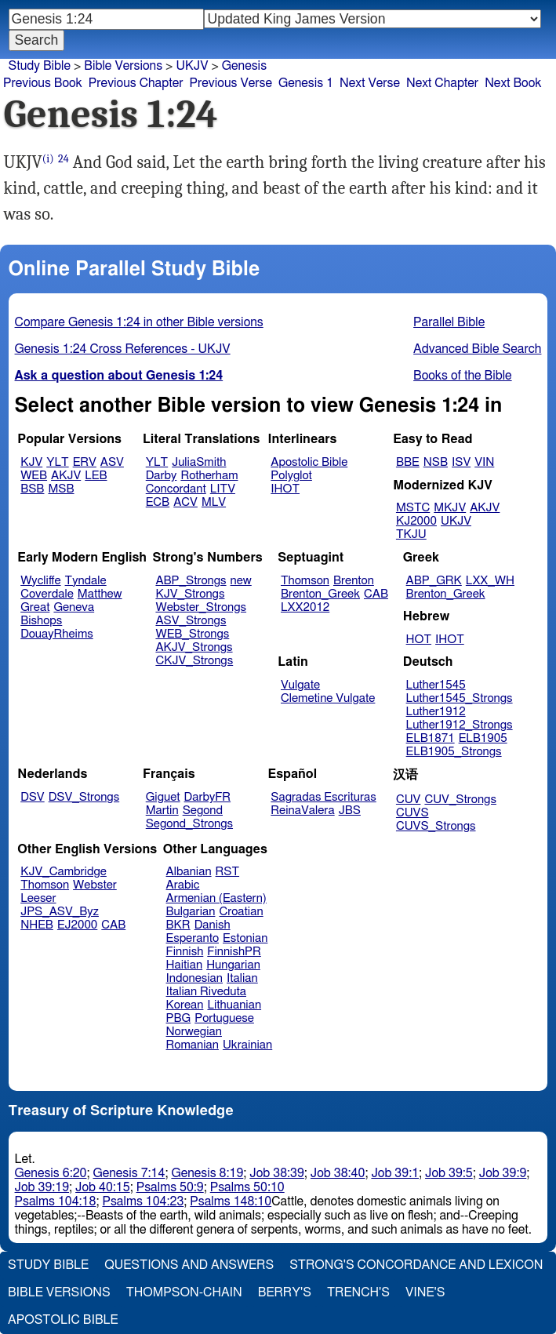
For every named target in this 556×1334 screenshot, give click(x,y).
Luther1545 (436, 685)
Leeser (38, 898)
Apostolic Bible (63, 1320)
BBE (408, 462)
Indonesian (194, 978)
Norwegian (194, 1032)
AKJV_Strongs (193, 647)
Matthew (100, 594)
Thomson (305, 581)
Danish (212, 925)
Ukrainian (247, 1045)
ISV (461, 462)
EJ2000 (77, 925)
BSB (32, 489)
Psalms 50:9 (170, 1187)
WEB (33, 476)
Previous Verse (231, 83)
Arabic (183, 885)
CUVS (412, 813)
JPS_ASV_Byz (59, 912)
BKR (178, 925)
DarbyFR (207, 797)
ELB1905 (483, 738)
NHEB (36, 925)
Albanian (189, 872)
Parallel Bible (449, 322)
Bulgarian (191, 912)
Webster (95, 885)
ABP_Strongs (190, 581)
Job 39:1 (395, 1173)
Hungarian (233, 965)
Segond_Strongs (189, 824)
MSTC (413, 508)
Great (34, 607)
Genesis (244, 66)
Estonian (245, 938)
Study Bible (40, 66)
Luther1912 (436, 712)
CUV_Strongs (460, 799)
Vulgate (300, 685)
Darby (161, 476)
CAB (376, 594)
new (241, 581)
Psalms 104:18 (55, 1201)
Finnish (185, 952)
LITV (222, 489)
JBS (350, 810)
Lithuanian (234, 1005)
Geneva (73, 607)
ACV (185, 502)
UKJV (192, 66)
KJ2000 (416, 521)
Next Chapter (442, 83)
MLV (214, 502)
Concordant (176, 489)
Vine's (425, 1292)
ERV (84, 462)
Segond (203, 810)
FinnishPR (234, 952)
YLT (57, 462)
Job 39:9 (503, 1173)
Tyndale (86, 581)
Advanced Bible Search (477, 349)
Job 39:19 (42, 1187)
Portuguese (224, 1018)
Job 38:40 (338, 1173)
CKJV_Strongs (194, 661)
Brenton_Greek (320, 594)
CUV (408, 799)
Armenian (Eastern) (216, 898)
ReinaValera (302, 810)
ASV (112, 462)
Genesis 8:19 (207, 1173)
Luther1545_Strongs (459, 698)
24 (63, 158)
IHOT (285, 489)
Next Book (513, 83)
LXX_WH (490, 581)
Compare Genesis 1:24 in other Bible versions (139, 322)
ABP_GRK (434, 581)
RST (228, 872)
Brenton (353, 581)
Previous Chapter (136, 83)
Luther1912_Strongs (459, 725)
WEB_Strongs (192, 634)
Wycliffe (40, 581)
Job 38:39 (276, 1173)
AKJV (66, 476)
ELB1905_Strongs (454, 752)
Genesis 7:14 (129, 1173)
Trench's (358, 1292)
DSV (32, 797)
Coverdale (47, 594)
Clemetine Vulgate (328, 698)
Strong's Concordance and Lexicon (416, 1265)
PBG (178, 1018)
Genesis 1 (305, 83)
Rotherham (209, 476)
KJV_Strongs (189, 594)
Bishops (41, 621)
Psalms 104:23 (143, 1201)
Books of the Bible (462, 375)
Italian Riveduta (206, 992)
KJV (31, 462)
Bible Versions (123, 66)
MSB (61, 489)
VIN (484, 462)
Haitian (184, 965)
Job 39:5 (449, 1173)
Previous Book (42, 83)
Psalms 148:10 (230, 1201)
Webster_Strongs (200, 607)
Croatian (241, 912)
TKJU (411, 534)
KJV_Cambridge (63, 872)
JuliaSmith (199, 462)
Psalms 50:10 (247, 1187)
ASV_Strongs (190, 621)
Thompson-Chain (184, 1292)
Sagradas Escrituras (323, 797)
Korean (185, 1005)
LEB (96, 476)
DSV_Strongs (84, 797)
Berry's (284, 1292)
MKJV (450, 508)
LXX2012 (305, 607)
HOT (418, 639)
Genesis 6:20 (51, 1173)
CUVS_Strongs (436, 826)
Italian (242, 978)
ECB (157, 502)
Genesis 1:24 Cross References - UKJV (123, 349)
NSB (435, 462)
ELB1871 (430, 738)
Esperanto (193, 938)
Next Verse (370, 83)
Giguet (163, 797)
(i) (48, 158)
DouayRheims (56, 634)
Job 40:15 (102, 1187)
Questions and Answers (189, 1265)
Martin (162, 810)
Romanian (192, 1045)
